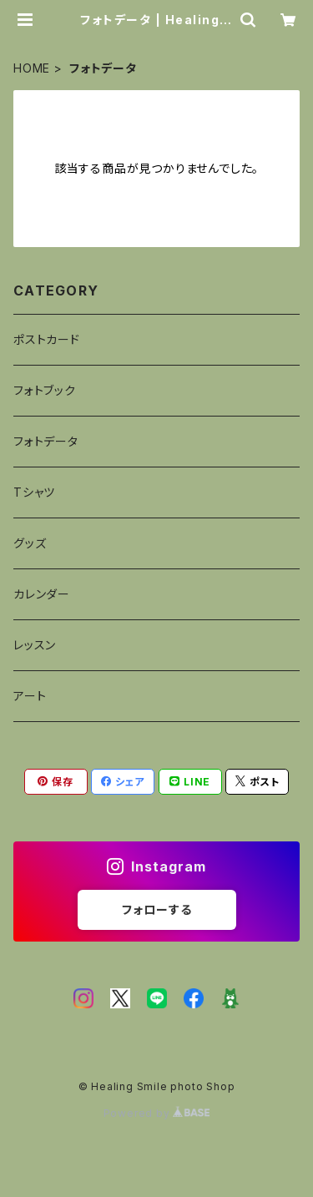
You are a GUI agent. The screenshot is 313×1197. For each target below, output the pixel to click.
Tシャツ (34, 492)
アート (29, 696)
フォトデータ (45, 441)
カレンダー (41, 594)
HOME (31, 68)
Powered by (156, 1113)
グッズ (29, 543)
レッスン (34, 645)
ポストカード (46, 339)
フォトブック (44, 390)
